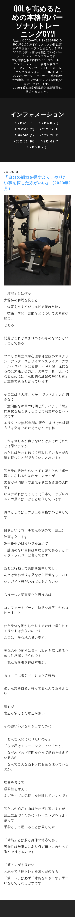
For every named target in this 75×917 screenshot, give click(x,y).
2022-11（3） (26, 123)
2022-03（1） (51, 135)
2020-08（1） (39, 147)
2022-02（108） (26, 141)
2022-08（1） (51, 123)
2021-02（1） (52, 141)
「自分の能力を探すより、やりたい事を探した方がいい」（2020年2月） (37, 183)
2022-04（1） (27, 135)
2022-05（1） (51, 129)
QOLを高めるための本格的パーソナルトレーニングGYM (37, 21)
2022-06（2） (26, 129)
